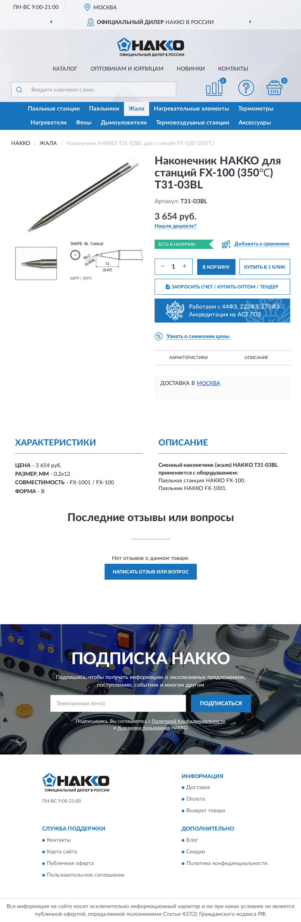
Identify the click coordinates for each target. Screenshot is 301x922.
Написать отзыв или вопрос (151, 572)
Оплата (195, 799)
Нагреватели (49, 123)
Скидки (195, 852)
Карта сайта (62, 852)
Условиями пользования (143, 727)
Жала (136, 109)
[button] (246, 88)
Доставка (198, 788)
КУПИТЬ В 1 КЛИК (264, 267)
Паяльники (104, 109)
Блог (192, 840)
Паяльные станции (54, 109)
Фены (83, 123)
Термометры (255, 109)
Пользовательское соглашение (85, 875)
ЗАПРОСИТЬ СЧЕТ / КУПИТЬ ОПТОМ (222, 287)
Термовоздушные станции (192, 123)
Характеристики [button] (188, 358)
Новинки (191, 69)
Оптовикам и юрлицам (127, 69)
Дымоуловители (124, 123)
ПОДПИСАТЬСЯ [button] (221, 703)
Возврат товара (205, 811)
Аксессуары (255, 123)
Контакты (233, 69)
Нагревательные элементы (191, 109)
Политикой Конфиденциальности (188, 721)
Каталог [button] (65, 69)
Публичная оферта (70, 863)
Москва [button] (208, 383)
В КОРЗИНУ (216, 267)
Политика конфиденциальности (226, 863)
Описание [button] (256, 358)
